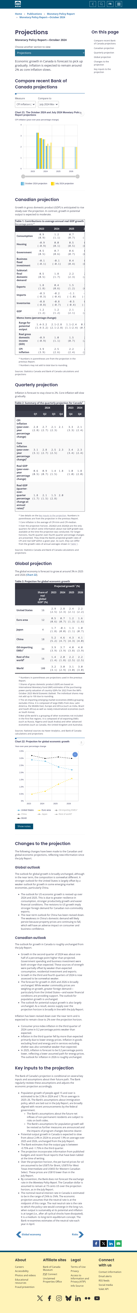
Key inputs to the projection (102, 71)
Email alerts (105, 1292)
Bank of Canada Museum (51, 1284)
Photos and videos (25, 1291)
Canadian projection (104, 48)
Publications (34, 13)
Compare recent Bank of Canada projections (105, 42)
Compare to (44, 98)
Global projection (102, 57)
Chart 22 (32, 574)
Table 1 (74, 544)
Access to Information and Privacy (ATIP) (80, 1294)
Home (18, 13)
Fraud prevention (24, 1303)
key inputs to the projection (52, 515)
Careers (19, 1282)
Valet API (103, 1305)
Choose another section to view (32, 47)
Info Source (77, 1301)
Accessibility (22, 1287)
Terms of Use (78, 1282)
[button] (96, 1259)
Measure (20, 98)
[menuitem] (81, 113)
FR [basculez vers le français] (110, 4)
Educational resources (21, 1297)
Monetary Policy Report (61, 13)
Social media (106, 1301)
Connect (50, 1290)
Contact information (110, 1288)
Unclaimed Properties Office (52, 1296)
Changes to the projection (101, 63)
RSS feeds (104, 1296)
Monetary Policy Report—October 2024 (42, 17)
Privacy (75, 1287)
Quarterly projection (104, 52)
